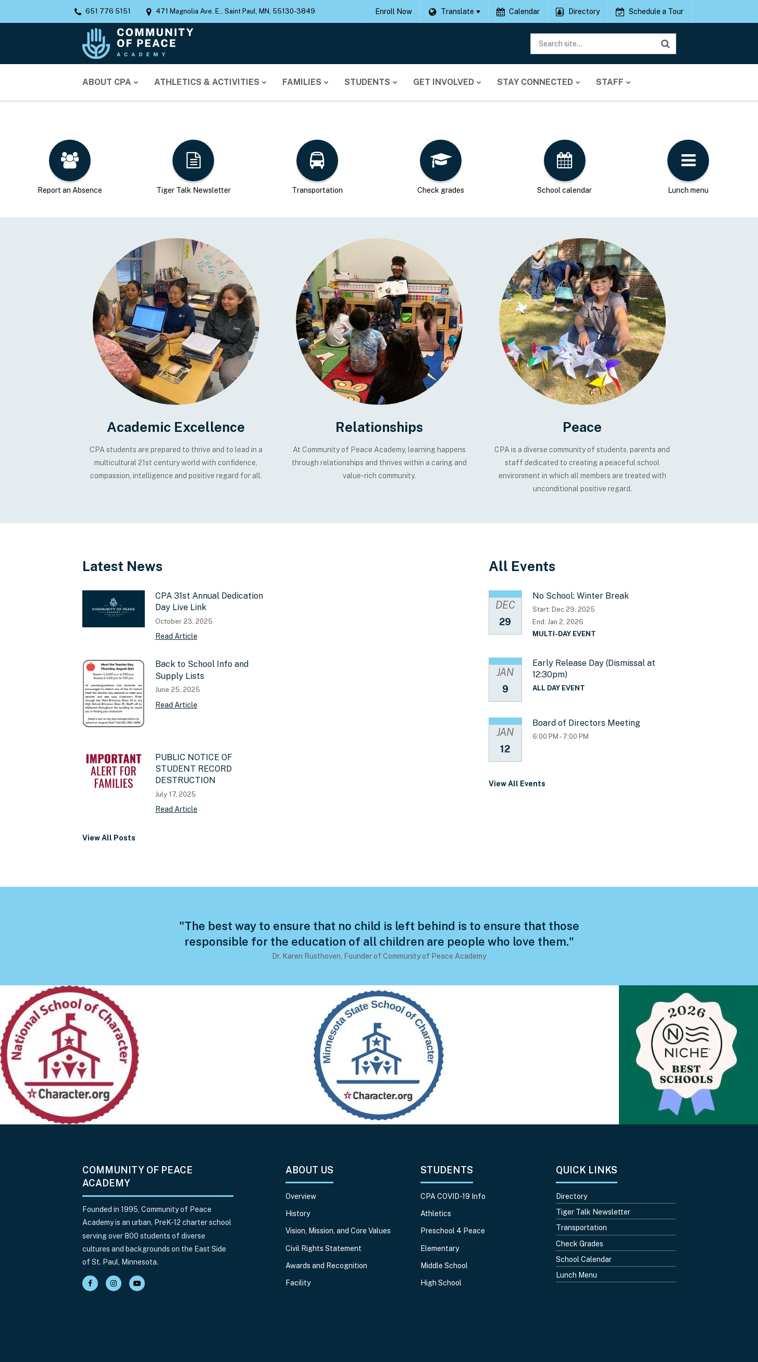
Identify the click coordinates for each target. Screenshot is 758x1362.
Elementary (439, 1248)
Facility (297, 1283)
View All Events (517, 783)
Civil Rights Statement (323, 1248)
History (297, 1213)
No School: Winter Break (580, 596)
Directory (571, 1196)
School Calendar (584, 1259)
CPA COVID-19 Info (453, 1196)
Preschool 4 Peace (452, 1231)
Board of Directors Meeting (586, 723)
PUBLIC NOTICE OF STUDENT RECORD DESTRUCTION (193, 769)
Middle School (444, 1265)
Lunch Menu (576, 1275)
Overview (300, 1196)
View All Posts (108, 838)
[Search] (665, 43)
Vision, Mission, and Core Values (338, 1231)
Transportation (581, 1227)
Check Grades (579, 1244)
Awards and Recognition (326, 1265)
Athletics (435, 1213)
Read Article (176, 636)
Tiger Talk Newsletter (593, 1212)
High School (441, 1283)
